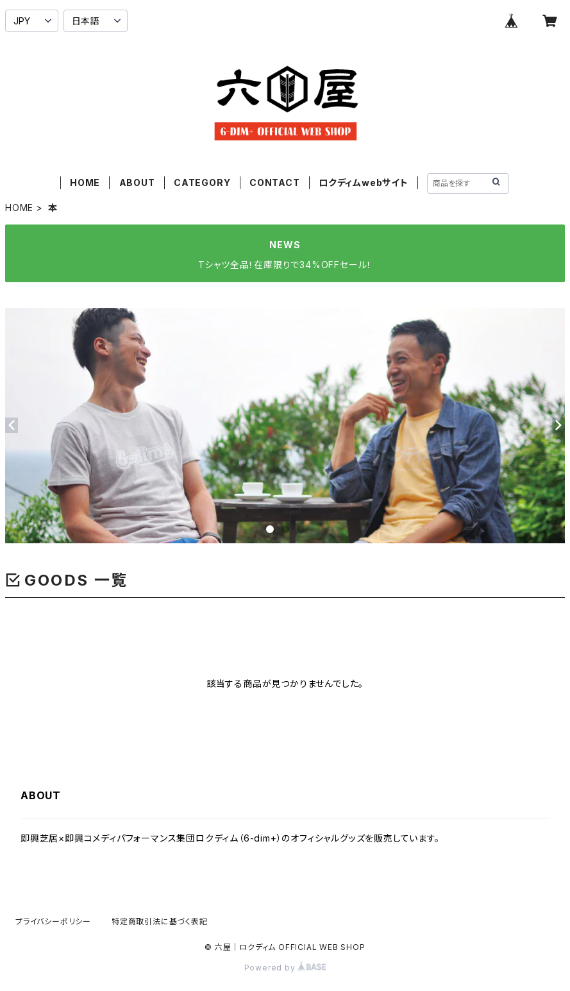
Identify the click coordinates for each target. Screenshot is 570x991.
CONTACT (274, 182)
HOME (85, 182)
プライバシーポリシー (53, 921)
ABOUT (137, 182)
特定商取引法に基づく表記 (160, 921)
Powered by (285, 967)
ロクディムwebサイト (363, 182)
